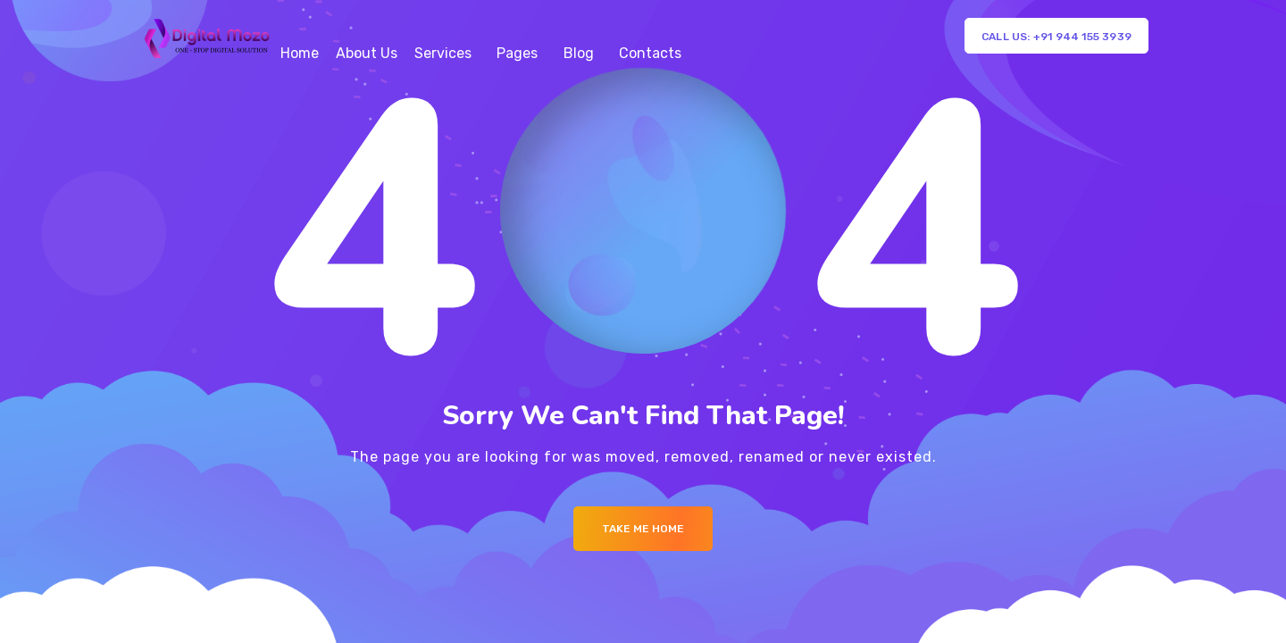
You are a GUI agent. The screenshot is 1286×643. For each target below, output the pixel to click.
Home (299, 53)
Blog (579, 53)
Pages (517, 53)
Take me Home (643, 528)
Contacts (650, 53)
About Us (366, 53)
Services (443, 53)
